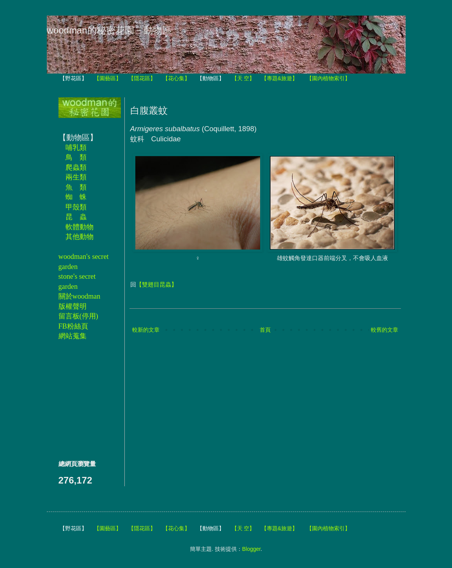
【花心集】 (176, 78)
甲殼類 (76, 207)
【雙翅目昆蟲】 (156, 284)
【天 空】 (243, 78)
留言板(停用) (78, 316)
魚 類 (76, 187)
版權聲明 (72, 306)
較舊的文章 (384, 330)
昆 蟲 (76, 217)
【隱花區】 (142, 78)
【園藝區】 (107, 78)
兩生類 (76, 177)
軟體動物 (80, 227)
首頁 (265, 330)
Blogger (251, 549)
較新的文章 (146, 330)
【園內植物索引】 (328, 78)
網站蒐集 (72, 336)
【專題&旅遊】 (279, 78)
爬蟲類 (76, 167)
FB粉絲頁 (73, 326)
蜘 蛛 (76, 197)
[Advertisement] (81, 400)
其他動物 (80, 237)
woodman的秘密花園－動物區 (109, 30)
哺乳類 (76, 147)
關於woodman (79, 296)
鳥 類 (76, 157)
